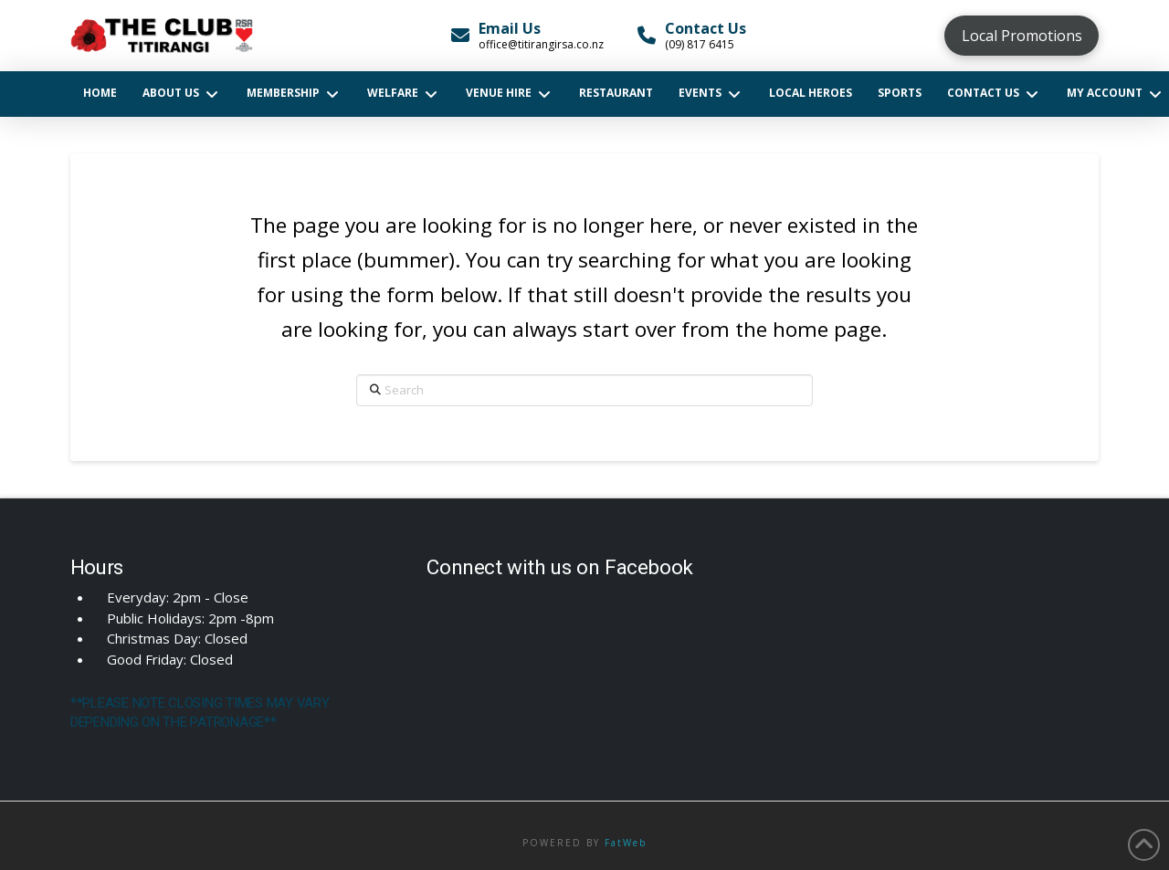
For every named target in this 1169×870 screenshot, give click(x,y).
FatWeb (626, 842)
